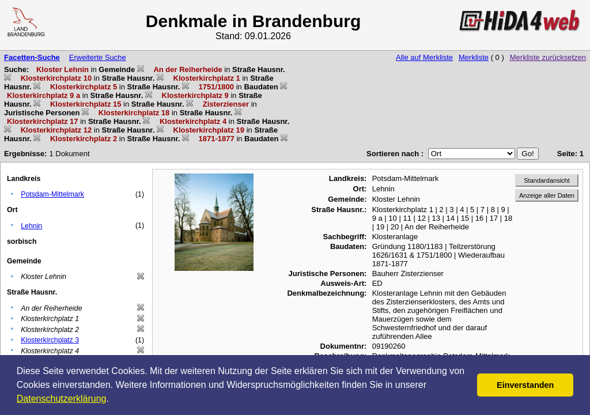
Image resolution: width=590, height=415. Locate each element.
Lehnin (31, 226)
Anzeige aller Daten (546, 195)
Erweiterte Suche (97, 57)
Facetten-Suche (32, 57)
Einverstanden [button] (525, 385)
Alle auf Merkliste (424, 57)
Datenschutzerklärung (62, 398)
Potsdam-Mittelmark (52, 194)
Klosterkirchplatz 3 (50, 340)
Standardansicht (547, 180)
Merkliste (474, 57)
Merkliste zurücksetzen (548, 57)
